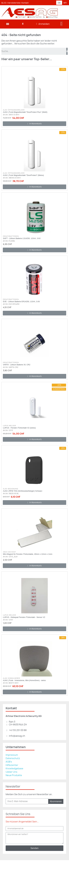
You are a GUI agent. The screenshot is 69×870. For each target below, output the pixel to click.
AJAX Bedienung (10, 489)
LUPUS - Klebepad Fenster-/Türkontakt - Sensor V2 (24, 617)
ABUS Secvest (9, 552)
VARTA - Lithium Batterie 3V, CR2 (16, 365)
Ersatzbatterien (11, 236)
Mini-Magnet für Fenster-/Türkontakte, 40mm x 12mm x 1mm (27, 554)
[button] (22, 24)
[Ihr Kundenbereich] (42, 24)
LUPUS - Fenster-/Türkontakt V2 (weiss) (19, 428)
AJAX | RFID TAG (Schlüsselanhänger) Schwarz (22, 491)
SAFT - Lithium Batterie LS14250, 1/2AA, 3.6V (22, 238)
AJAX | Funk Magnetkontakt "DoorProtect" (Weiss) (23, 175)
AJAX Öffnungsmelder (14, 110)
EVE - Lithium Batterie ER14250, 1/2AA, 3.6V (21, 301)
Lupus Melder (9, 426)
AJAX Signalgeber (11, 678)
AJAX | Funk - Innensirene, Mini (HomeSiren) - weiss (24, 680)
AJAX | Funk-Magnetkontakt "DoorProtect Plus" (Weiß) (25, 112)
